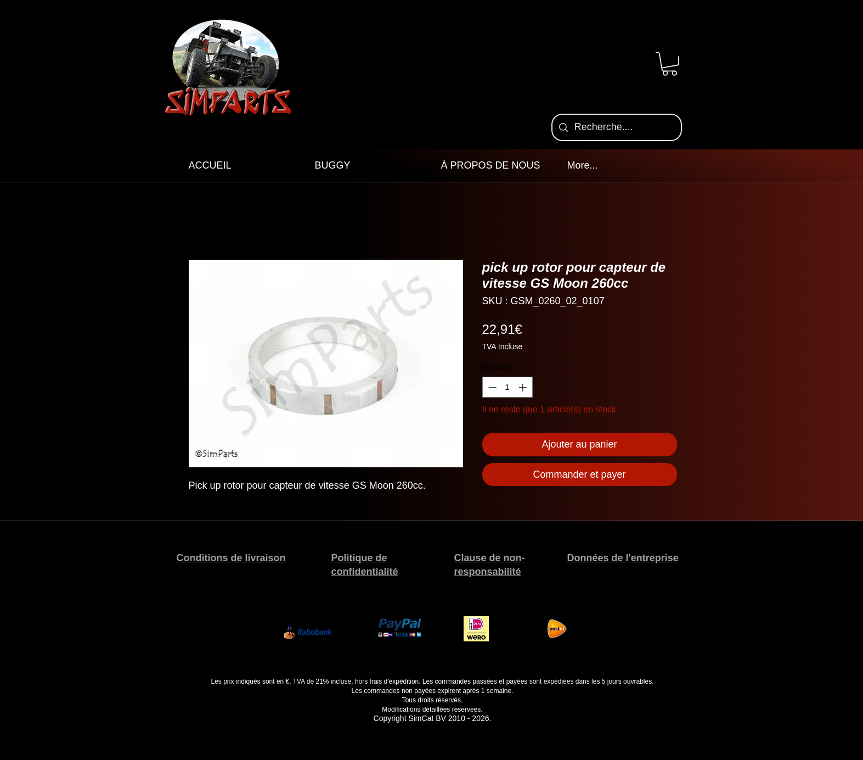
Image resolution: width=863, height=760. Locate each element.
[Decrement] (491, 387)
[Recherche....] (616, 127)
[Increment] (523, 387)
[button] (670, 64)
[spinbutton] (507, 387)
